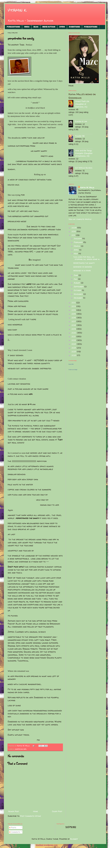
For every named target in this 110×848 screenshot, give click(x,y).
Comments (14, 832)
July (76, 279)
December (78, 298)
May (76, 253)
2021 (74, 336)
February (78, 242)
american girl (21, 749)
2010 (74, 231)
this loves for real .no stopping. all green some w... (86, 258)
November (78, 294)
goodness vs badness (82, 266)
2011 (74, 235)
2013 (74, 306)
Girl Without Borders (83, 168)
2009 (74, 227)
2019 (74, 329)
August (77, 282)
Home (62, 27)
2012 (74, 302)
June (76, 275)
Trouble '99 (80, 136)
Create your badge (73, 369)
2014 (74, 310)
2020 (74, 332)
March (77, 246)
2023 (74, 344)
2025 (74, 351)
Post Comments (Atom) (30, 816)
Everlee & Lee (81, 121)
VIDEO (26, 27)
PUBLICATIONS (13, 27)
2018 (74, 325)
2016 (74, 317)
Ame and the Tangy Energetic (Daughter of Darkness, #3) (84, 153)
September (79, 286)
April (76, 249)
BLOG (35, 27)
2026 (74, 355)
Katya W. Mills (87, 187)
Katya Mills (71, 364)
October (78, 290)
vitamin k (17, 10)
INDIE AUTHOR (48, 27)
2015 (74, 314)
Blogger (74, 839)
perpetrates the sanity (84, 263)
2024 (74, 347)
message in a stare (82, 270)
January (78, 238)
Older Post (57, 811)
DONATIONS (74, 27)
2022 (74, 340)
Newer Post (13, 811)
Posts (12, 827)
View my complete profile (80, 219)
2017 (74, 321)
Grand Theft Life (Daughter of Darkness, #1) (82, 104)
